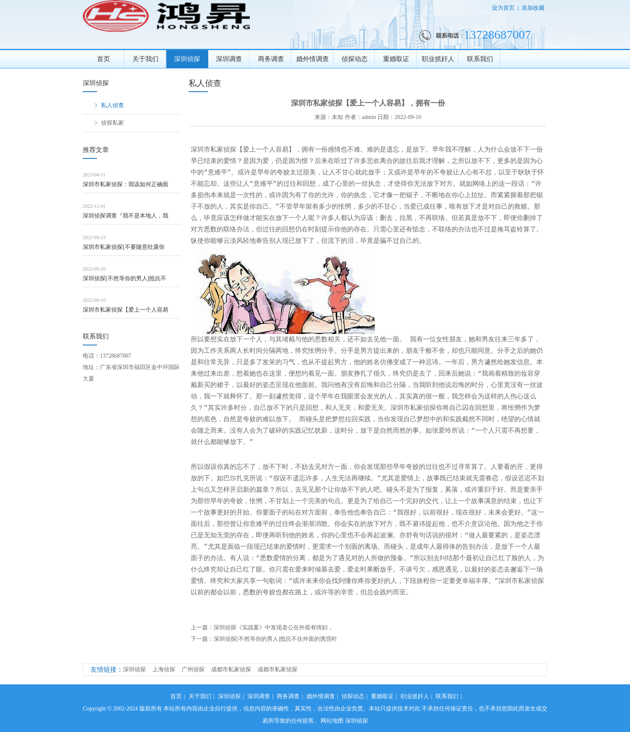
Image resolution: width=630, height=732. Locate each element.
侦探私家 (112, 123)
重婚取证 (396, 58)
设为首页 (503, 8)
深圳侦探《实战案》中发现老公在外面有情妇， (273, 627)
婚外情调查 (312, 58)
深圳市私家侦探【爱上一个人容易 (125, 310)
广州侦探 (193, 669)
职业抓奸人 (438, 58)
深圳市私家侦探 (213, 150)
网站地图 (332, 721)
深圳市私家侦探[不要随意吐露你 (124, 247)
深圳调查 (229, 58)
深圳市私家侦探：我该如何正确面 (125, 184)
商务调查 (271, 58)
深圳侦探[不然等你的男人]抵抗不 (124, 278)
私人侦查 (112, 105)
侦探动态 (354, 58)
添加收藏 (533, 8)
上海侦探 (163, 669)
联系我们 (480, 58)
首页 (103, 58)
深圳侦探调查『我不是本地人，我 (125, 216)
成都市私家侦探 (231, 669)
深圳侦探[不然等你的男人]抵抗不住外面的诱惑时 (275, 639)
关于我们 (145, 58)
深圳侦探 (187, 58)
